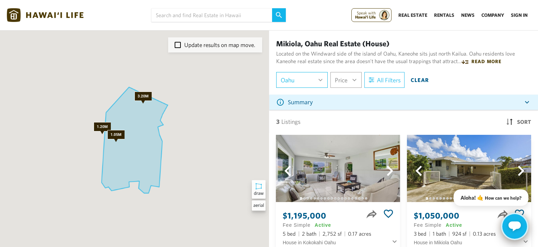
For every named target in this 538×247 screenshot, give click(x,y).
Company (492, 15)
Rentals (444, 15)
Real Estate (412, 15)
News (468, 15)
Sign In (519, 15)
